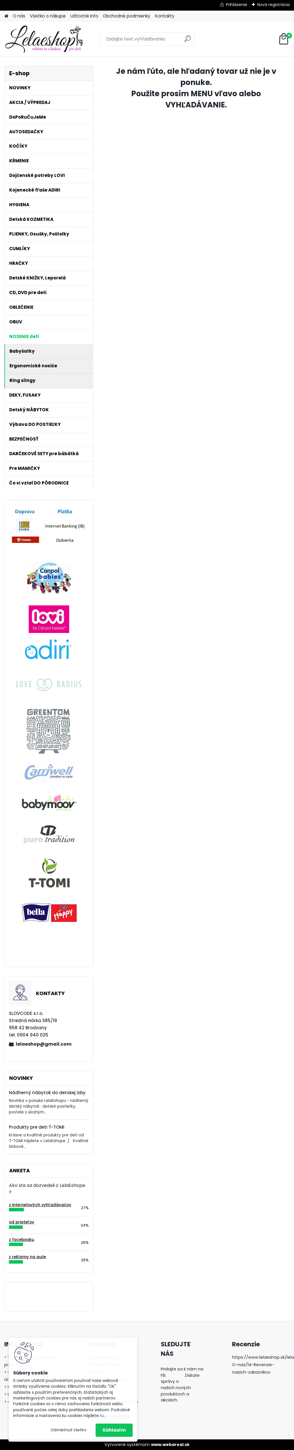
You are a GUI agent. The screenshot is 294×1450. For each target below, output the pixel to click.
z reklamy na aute (27, 1257)
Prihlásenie (236, 4)
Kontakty (165, 16)
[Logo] (43, 39)
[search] (187, 41)
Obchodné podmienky (126, 16)
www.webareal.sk (170, 1444)
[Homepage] (6, 16)
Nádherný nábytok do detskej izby (47, 1093)
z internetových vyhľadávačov (40, 1205)
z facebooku (21, 1239)
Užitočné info (84, 16)
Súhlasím (114, 1430)
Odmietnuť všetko (68, 1430)
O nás (19, 16)
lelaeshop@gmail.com (43, 1044)
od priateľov (21, 1222)
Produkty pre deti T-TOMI (36, 1127)
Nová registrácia (273, 4)
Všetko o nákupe (48, 16)
